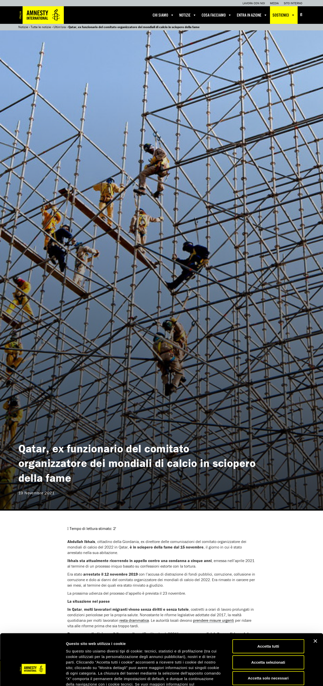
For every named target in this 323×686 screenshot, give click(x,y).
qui (151, 656)
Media (274, 3)
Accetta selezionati (268, 628)
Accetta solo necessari (268, 644)
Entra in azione (252, 15)
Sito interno (293, 3)
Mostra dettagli (264, 676)
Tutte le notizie (41, 27)
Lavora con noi (254, 3)
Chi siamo (163, 15)
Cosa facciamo (217, 15)
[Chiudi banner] (315, 607)
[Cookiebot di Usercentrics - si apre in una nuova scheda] (33, 676)
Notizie (188, 15)
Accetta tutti (268, 612)
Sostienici (283, 15)
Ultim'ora (60, 27)
